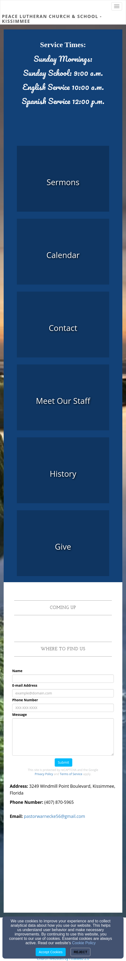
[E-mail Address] (63, 693)
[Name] (63, 679)
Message (19, 714)
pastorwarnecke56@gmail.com (54, 816)
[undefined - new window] (63, 182)
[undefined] (63, 255)
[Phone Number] (63, 708)
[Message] (63, 737)
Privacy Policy (44, 774)
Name (17, 670)
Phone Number (25, 700)
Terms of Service (71, 774)
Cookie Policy (84, 943)
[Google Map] (63, 870)
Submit (63, 762)
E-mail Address (24, 685)
